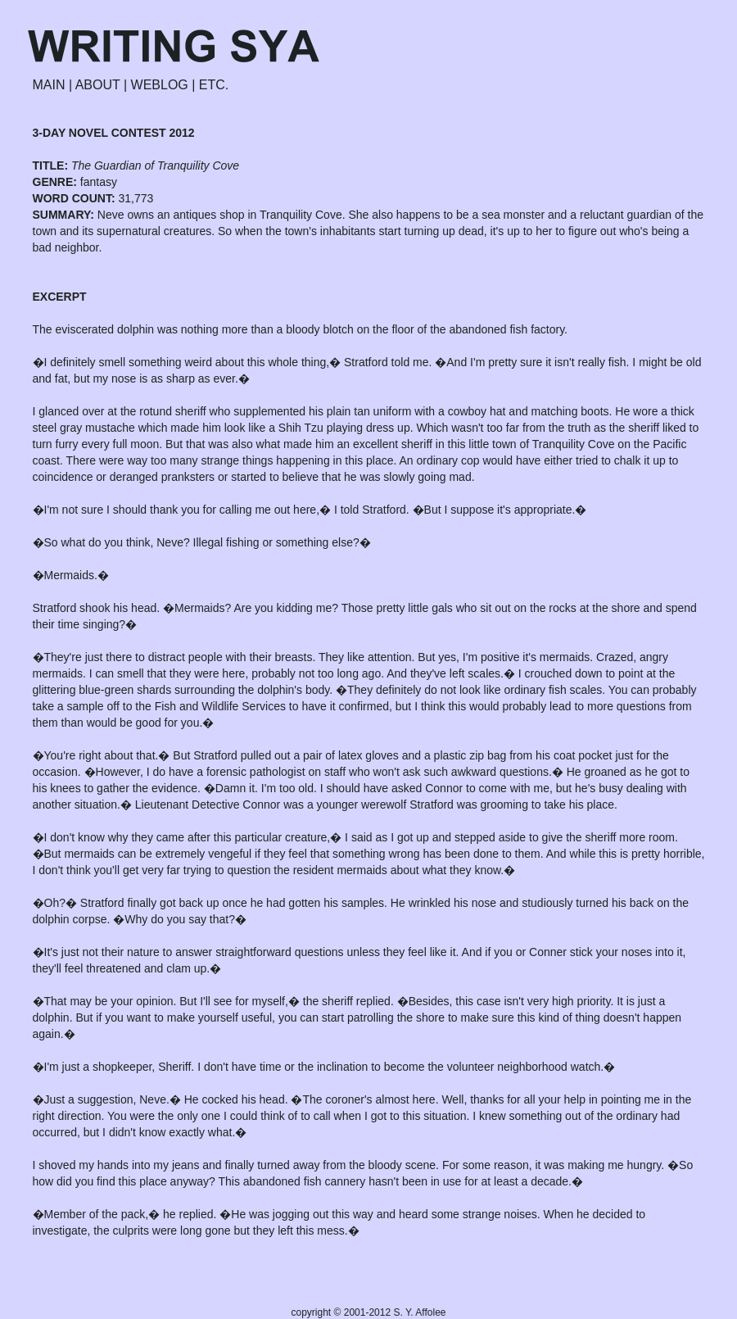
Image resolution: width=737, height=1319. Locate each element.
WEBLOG (159, 85)
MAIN (49, 85)
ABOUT (97, 85)
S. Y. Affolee (419, 1312)
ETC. (213, 85)
